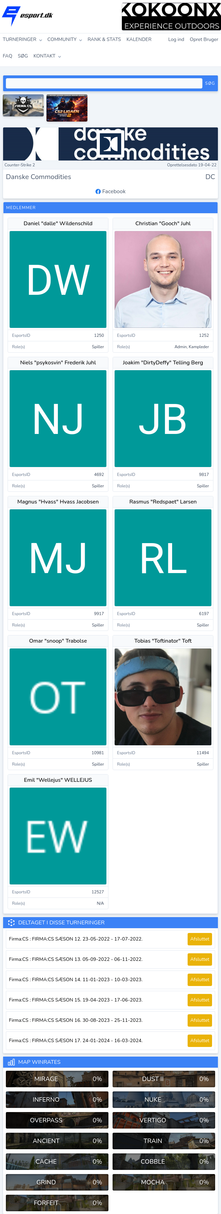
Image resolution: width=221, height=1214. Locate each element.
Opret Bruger (204, 39)
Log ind (176, 39)
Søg (210, 83)
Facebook (110, 191)
